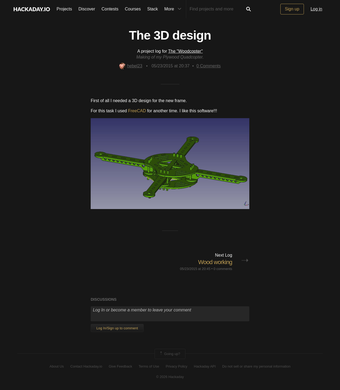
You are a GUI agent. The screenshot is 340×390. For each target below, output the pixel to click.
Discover (86, 9)
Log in (316, 9)
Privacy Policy (176, 366)
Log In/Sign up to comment (117, 328)
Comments (208, 66)
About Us (56, 366)
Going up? (169, 354)
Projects (64, 9)
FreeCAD (137, 111)
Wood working (215, 262)
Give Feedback (120, 366)
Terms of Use (149, 366)
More (174, 9)
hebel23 (130, 66)
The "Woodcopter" (185, 51)
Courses (133, 9)
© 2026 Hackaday (170, 377)
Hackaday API (205, 366)
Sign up (292, 9)
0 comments (222, 269)
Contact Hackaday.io (86, 366)
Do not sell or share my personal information (256, 366)
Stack (152, 9)
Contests (110, 9)
